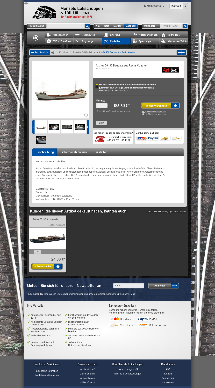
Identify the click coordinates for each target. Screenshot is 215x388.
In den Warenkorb (156, 105)
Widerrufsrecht (87, 382)
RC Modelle (170, 35)
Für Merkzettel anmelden (155, 114)
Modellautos (85, 35)
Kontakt (168, 373)
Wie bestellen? (87, 369)
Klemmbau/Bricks (174, 41)
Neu (98, 26)
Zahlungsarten (87, 373)
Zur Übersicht (41, 52)
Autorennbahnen (145, 35)
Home (36, 37)
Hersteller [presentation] (100, 152)
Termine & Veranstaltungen (127, 373)
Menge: (100, 100)
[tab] (44, 153)
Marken (117, 26)
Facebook (130, 26)
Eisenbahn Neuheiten (47, 371)
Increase (86, 115)
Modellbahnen (57, 35)
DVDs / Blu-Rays (59, 41)
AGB (167, 369)
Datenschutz (168, 378)
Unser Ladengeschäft (127, 369)
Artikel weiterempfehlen (155, 111)
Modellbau (112, 41)
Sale (106, 26)
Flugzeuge (84, 41)
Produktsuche (36, 26)
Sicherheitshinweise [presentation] (73, 152)
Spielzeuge (142, 41)
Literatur (112, 35)
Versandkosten (123, 111)
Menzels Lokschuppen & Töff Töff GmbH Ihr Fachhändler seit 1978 (67, 12)
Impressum (168, 382)
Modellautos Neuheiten (47, 375)
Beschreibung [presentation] (45, 152)
